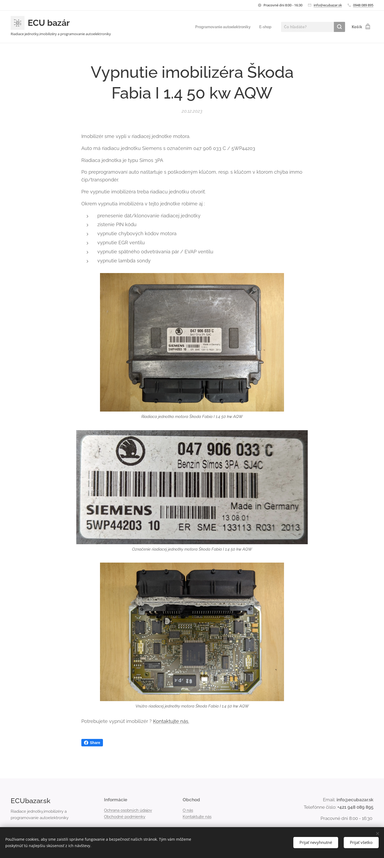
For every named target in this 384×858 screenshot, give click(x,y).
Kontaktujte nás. (171, 721)
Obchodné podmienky (124, 816)
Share (92, 743)
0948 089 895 (363, 5)
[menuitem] (220, 27)
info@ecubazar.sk (328, 5)
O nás (188, 810)
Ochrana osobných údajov (128, 810)
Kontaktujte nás (197, 816)
